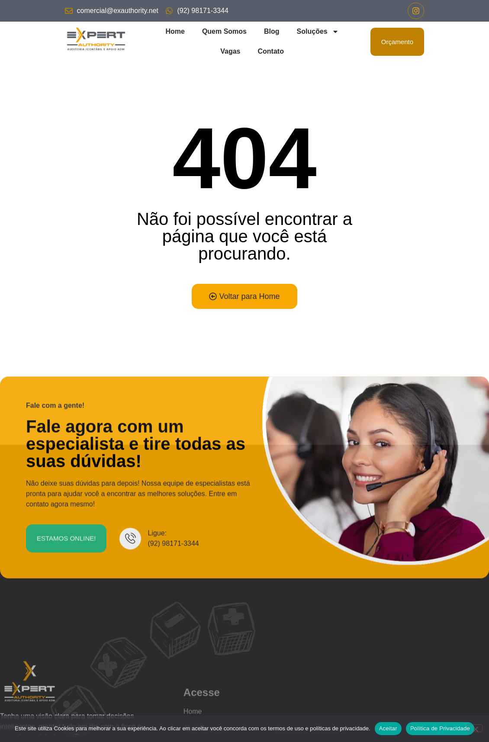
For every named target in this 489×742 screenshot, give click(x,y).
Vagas (230, 51)
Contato (270, 51)
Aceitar (388, 728)
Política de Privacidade (440, 728)
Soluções (318, 31)
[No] (475, 728)
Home (174, 31)
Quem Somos (224, 31)
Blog (272, 31)
